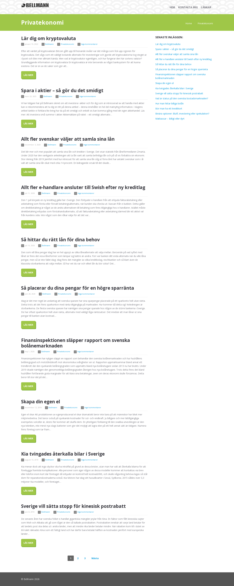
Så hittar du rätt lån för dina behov (60, 239)
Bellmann (49, 44)
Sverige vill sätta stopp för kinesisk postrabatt (73, 506)
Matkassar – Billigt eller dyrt (169, 118)
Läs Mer (28, 75)
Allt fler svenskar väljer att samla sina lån (68, 139)
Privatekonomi (205, 23)
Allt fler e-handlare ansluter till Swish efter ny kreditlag (83, 187)
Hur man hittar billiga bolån (169, 103)
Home (188, 23)
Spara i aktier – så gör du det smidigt (62, 90)
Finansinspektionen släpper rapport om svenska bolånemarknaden (75, 343)
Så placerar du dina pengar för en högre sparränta (77, 288)
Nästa (95, 558)
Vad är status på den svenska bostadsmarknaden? (181, 98)
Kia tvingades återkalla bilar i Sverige (63, 454)
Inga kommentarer (89, 44)
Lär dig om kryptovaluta (48, 38)
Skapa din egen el (40, 401)
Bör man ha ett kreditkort (168, 108)
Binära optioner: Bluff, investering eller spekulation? (182, 113)
